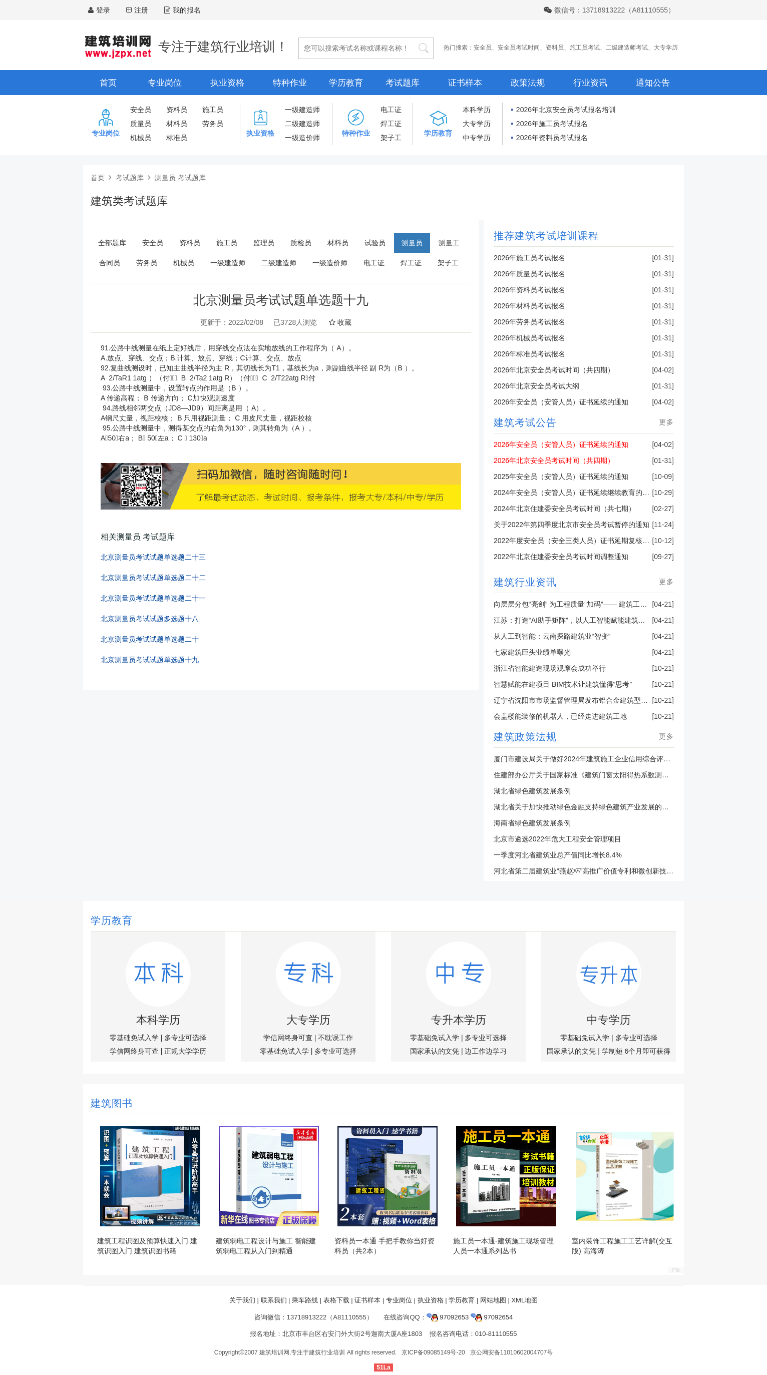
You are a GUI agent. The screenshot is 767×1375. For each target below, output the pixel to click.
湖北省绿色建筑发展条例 (532, 791)
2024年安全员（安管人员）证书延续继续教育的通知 (575, 493)
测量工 (449, 243)
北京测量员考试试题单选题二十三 (153, 557)
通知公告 (653, 83)
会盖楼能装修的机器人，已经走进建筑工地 (560, 716)
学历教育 (346, 83)
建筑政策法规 (525, 737)
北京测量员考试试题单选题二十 (150, 639)
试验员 (375, 243)
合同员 (109, 263)
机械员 (140, 138)
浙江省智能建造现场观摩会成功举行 (550, 668)
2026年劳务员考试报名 (529, 322)
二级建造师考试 (627, 47)
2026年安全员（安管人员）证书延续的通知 (561, 402)
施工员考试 (585, 47)
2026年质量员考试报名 (529, 274)
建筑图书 (112, 1103)
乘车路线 (305, 1300)
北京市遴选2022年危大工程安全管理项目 (557, 839)
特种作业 (290, 83)
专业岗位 (165, 83)
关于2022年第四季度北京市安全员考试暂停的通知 (571, 525)
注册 (141, 10)
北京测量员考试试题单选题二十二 (153, 578)
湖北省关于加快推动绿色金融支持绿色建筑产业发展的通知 (585, 807)
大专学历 (666, 47)
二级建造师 (302, 124)
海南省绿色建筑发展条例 (532, 823)
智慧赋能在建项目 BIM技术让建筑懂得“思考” (563, 684)
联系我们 (274, 1300)
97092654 (492, 1317)
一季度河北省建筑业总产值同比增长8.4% (558, 855)
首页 (108, 83)
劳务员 (212, 124)
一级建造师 (302, 110)
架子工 (391, 138)
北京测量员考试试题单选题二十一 (153, 598)
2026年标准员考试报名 (529, 354)
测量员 (412, 243)
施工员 (212, 110)
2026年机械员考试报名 (529, 338)
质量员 (140, 124)
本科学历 (477, 110)
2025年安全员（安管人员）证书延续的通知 (561, 477)
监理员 (263, 243)
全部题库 (112, 243)
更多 (666, 422)
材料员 (176, 124)
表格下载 (336, 1300)
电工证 (391, 110)
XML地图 (524, 1300)
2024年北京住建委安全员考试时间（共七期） (564, 509)
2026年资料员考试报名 (552, 138)
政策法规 (528, 83)
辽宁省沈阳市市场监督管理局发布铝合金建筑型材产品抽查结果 (592, 700)
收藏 (340, 322)
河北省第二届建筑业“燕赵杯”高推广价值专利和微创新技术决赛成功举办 (604, 871)
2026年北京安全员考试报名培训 (566, 110)
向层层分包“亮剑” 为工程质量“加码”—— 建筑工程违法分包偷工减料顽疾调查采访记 (623, 604)
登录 (103, 10)
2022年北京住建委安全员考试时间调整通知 (561, 557)
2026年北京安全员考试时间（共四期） (554, 370)
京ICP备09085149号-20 (433, 1352)
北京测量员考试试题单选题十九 (150, 660)
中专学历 (477, 138)
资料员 (555, 47)
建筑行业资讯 (525, 582)
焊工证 (391, 124)
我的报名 (182, 10)
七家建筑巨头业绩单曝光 (532, 652)
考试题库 (403, 83)
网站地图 (493, 1300)
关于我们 (242, 1300)
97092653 (448, 1317)
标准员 (176, 138)
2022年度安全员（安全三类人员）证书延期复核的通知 (578, 541)
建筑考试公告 (525, 422)
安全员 (483, 47)
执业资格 (227, 83)
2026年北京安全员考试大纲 (536, 386)
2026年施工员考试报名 (552, 124)
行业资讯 (590, 83)
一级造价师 (302, 138)
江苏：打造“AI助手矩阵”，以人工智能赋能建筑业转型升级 (583, 620)
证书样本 (465, 83)
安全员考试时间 (519, 47)
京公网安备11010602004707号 (511, 1352)
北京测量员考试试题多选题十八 (150, 619)
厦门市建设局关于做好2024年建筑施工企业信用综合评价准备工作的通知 (606, 759)
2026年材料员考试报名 (529, 306)
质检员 (300, 243)
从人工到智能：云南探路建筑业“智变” (552, 636)
